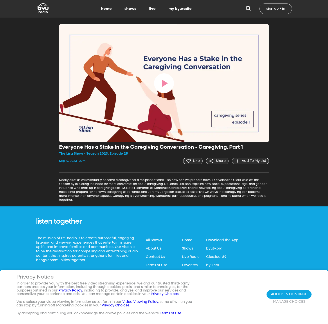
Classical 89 (216, 257)
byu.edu (213, 265)
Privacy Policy (70, 290)
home (106, 9)
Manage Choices (289, 302)
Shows (187, 248)
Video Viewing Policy (140, 302)
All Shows (154, 240)
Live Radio (191, 257)
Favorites (190, 265)
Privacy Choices (115, 305)
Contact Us (155, 257)
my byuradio (180, 9)
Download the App (222, 240)
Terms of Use (156, 265)
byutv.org (214, 248)
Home (187, 240)
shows (130, 9)
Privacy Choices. (165, 294)
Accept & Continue (289, 294)
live (152, 9)
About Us (153, 248)
